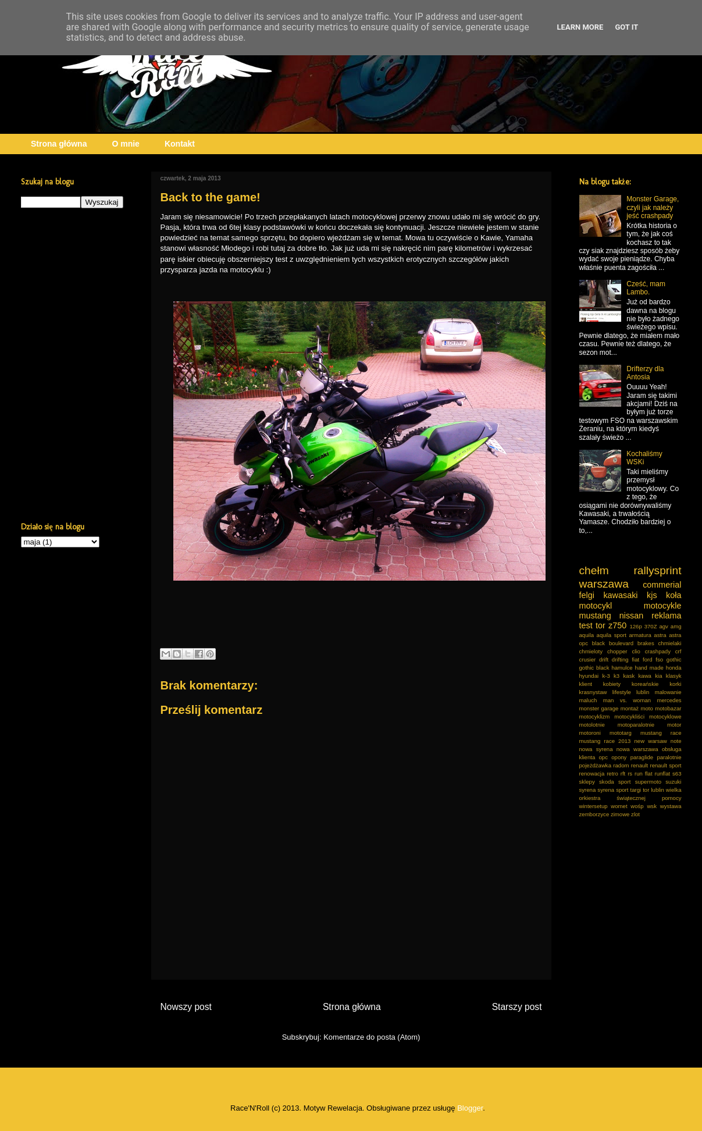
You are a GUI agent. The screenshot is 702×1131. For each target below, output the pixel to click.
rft (623, 773)
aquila (586, 635)
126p (635, 626)
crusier (587, 659)
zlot (635, 814)
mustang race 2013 (605, 741)
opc (603, 757)
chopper (617, 651)
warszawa (604, 584)
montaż (630, 708)
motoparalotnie (636, 724)
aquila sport (611, 635)
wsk (652, 806)
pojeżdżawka (595, 765)
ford (648, 659)
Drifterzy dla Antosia (645, 373)
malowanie (668, 692)
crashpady (658, 651)
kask (629, 676)
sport (624, 781)
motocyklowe (665, 716)
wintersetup (593, 806)
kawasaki (620, 595)
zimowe (620, 814)
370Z (650, 626)
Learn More (580, 27)
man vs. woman (627, 700)
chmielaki (670, 643)
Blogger (470, 1108)
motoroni (590, 733)
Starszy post (517, 1007)
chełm (594, 570)
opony (618, 757)
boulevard (621, 643)
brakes (645, 643)
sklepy (587, 781)
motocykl (595, 605)
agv (663, 626)
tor (600, 625)
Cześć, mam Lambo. (645, 288)
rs (630, 773)
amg (676, 626)
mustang (595, 615)
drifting (620, 659)
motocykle (663, 605)
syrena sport (612, 790)
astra (660, 635)
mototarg (621, 733)
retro (612, 773)
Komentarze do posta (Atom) (371, 1037)
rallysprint (657, 570)
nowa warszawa (637, 749)
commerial (662, 584)
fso (659, 659)
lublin (642, 692)
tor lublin (653, 790)
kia (658, 676)
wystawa (671, 806)
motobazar (668, 708)
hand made (649, 667)
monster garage (599, 708)
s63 (676, 773)
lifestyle (621, 692)
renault (639, 765)
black (598, 643)
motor (674, 724)
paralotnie (669, 757)
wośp (636, 806)
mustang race (661, 733)
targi (636, 790)
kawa (645, 676)
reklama (666, 615)
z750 (617, 625)
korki (675, 684)
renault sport (666, 765)
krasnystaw (593, 692)
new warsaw (651, 741)
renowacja (592, 773)
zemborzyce (594, 814)
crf (678, 651)
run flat (644, 773)
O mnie (125, 143)
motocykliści (629, 716)
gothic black (594, 667)
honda (674, 667)
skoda (606, 781)
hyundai (589, 676)
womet (619, 806)
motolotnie (592, 724)
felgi (586, 595)
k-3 (606, 676)
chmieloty (591, 651)
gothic (674, 659)
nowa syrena (596, 749)
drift (603, 659)
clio (636, 651)
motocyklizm (594, 716)
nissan (631, 615)
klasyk (674, 676)
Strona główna (59, 143)
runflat (663, 773)
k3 (616, 676)
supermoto (648, 781)
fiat (635, 659)
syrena (587, 790)
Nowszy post (186, 1007)
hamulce (621, 667)
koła (673, 595)
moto (646, 708)
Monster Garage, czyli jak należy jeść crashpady (652, 207)
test (586, 625)
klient (585, 684)
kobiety (612, 684)
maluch (588, 700)
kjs (652, 595)
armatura (640, 635)
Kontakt (180, 143)
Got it (626, 27)
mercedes (669, 700)
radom (621, 765)
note (676, 741)
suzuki (673, 781)
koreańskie (645, 684)
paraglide (641, 757)
